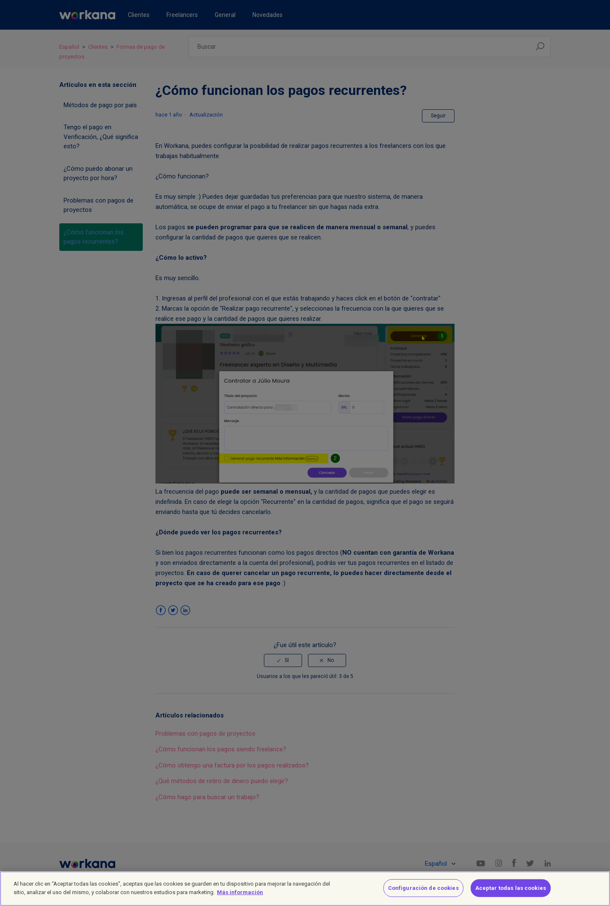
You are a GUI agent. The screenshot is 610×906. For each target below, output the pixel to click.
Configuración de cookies (423, 892)
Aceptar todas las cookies (510, 892)
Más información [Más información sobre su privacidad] (240, 896)
